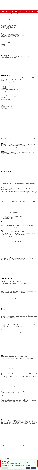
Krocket (16, 11)
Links (15, 13)
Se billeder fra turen (3, 309)
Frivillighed (9, 13)
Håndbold (7, 11)
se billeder (15, 444)
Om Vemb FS (5, 13)
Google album (14, 317)
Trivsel (26, 11)
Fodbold (3, 11)
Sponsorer (12, 13)
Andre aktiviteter (31, 11)
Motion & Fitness (21, 11)
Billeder (18, 13)
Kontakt (21, 13)
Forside (1, 13)
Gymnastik (11, 11)
